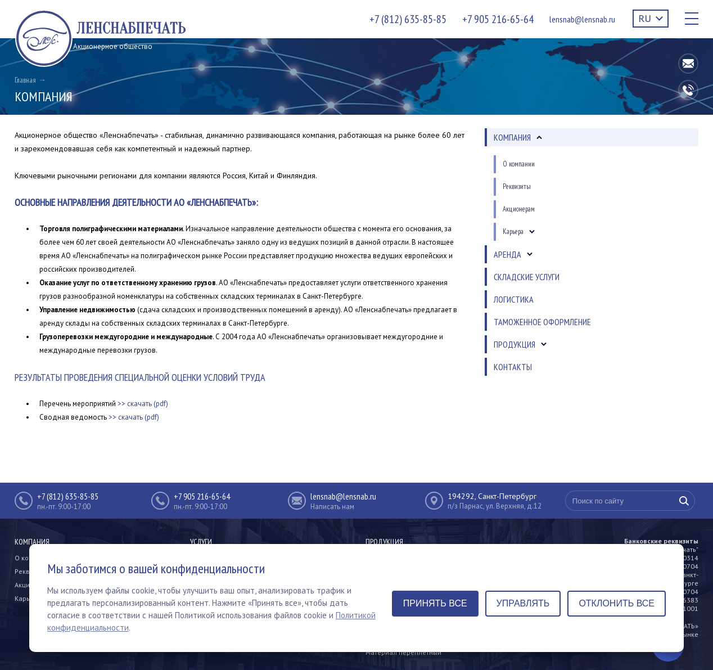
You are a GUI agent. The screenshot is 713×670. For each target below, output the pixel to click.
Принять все (435, 603)
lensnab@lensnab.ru (582, 19)
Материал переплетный (403, 652)
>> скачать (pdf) (143, 403)
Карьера (28, 598)
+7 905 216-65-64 (498, 19)
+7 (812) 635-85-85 (407, 19)
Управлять (523, 603)
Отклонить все (617, 603)
